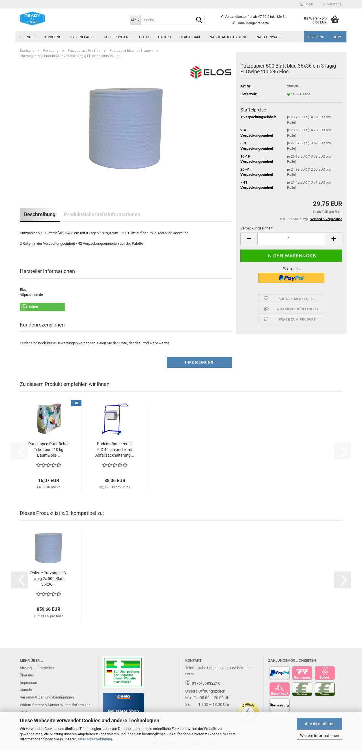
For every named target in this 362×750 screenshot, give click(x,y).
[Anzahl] (291, 239)
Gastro (164, 37)
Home (337, 37)
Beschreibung (39, 214)
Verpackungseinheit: (256, 228)
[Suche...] (135, 20)
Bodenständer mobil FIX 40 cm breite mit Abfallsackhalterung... (114, 449)
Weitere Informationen (319, 735)
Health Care (190, 37)
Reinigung (52, 37)
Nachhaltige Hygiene (228, 37)
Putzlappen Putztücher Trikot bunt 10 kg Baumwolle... (48, 449)
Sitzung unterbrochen (37, 668)
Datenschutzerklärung (94, 739)
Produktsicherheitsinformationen (102, 214)
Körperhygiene (117, 37)
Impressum (29, 682)
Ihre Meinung (199, 362)
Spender (27, 37)
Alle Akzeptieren (320, 723)
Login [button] (306, 4)
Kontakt (26, 690)
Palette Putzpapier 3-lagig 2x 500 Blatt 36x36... (48, 578)
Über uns (316, 37)
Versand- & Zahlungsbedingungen (47, 697)
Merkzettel (332, 4)
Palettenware (268, 37)
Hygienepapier (82, 37)
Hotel (144, 37)
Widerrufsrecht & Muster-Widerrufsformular (55, 705)
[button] (248, 239)
